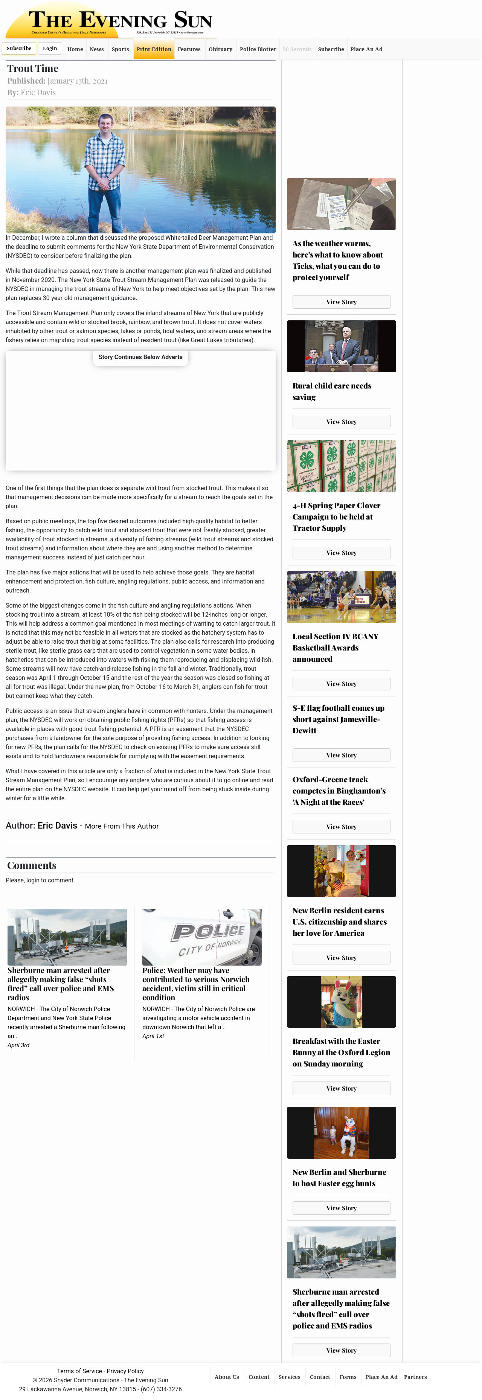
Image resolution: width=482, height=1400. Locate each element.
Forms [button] (349, 1377)
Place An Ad (367, 49)
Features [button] (189, 49)
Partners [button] (416, 1377)
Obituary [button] (220, 49)
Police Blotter (258, 49)
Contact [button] (321, 1377)
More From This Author (122, 826)
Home (75, 49)
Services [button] (290, 1377)
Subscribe (19, 48)
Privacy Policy (125, 1371)
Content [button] (260, 1377)
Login (50, 48)
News (97, 49)
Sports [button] (120, 49)
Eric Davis (58, 825)
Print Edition (154, 49)
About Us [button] (228, 1377)
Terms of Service (79, 1371)
